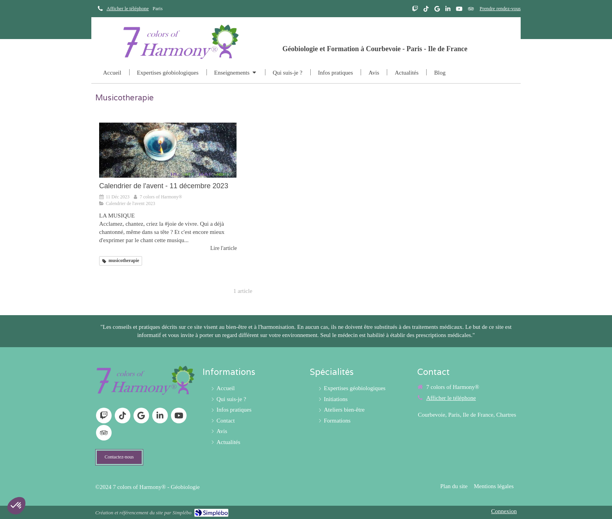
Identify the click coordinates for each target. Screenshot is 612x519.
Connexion (504, 511)
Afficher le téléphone (128, 8)
